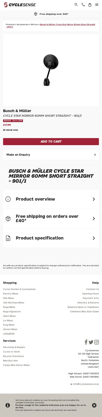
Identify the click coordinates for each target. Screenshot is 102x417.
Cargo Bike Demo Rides (16, 365)
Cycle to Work (11, 352)
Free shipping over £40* (54, 14)
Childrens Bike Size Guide (84, 312)
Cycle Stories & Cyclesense (19, 289)
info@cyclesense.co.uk (86, 384)
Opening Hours (90, 294)
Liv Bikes (8, 321)
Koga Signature (12, 312)
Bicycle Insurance (13, 356)
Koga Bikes (9, 307)
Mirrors (34, 24)
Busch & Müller (17, 111)
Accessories (22, 24)
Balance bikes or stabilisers (83, 307)
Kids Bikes (8, 298)
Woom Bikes (10, 329)
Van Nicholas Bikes (13, 303)
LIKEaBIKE (9, 334)
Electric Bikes (10, 294)
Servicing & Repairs (14, 347)
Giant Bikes (9, 316)
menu (97, 5)
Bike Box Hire (10, 361)
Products (10, 24)
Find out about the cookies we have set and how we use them (46, 410)
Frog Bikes (9, 325)
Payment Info (91, 298)
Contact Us (92, 289)
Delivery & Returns (88, 303)
